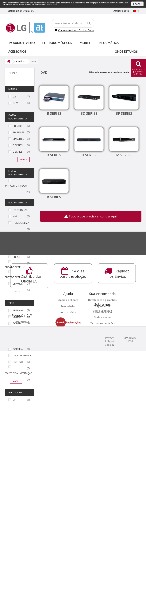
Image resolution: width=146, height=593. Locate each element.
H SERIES (89, 155)
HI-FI (15, 216)
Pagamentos (102, 494)
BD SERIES (18, 126)
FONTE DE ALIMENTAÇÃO (19, 373)
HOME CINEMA (21, 222)
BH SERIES (18, 132)
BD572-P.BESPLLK (15, 277)
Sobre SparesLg (102, 516)
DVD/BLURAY (20, 210)
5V (14, 400)
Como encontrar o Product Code (74, 30)
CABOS (17, 329)
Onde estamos (126, 51)
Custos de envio (102, 500)
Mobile (85, 43)
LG (14, 96)
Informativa (22, 545)
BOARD (17, 323)
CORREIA (18, 349)
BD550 (16, 257)
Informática (108, 43)
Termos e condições (102, 529)
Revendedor (68, 494)
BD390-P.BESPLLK (23, 250)
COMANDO (19, 342)
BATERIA (17, 316)
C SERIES (18, 151)
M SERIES (124, 155)
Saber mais (52, 5)
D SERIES (54, 155)
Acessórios (17, 51)
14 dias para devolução (22, 551)
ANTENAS (18, 310)
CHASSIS (18, 336)
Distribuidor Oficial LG (21, 558)
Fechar (137, 3)
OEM (15, 103)
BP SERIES (18, 138)
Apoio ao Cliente (68, 487)
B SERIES (18, 145)
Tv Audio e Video (21, 43)
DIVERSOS (18, 362)
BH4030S (18, 283)
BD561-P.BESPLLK (15, 267)
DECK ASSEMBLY (22, 355)
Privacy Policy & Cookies (109, 583)
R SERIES (54, 197)
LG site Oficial (68, 500)
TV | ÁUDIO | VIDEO (16, 185)
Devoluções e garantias (102, 487)
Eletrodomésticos (57, 43)
